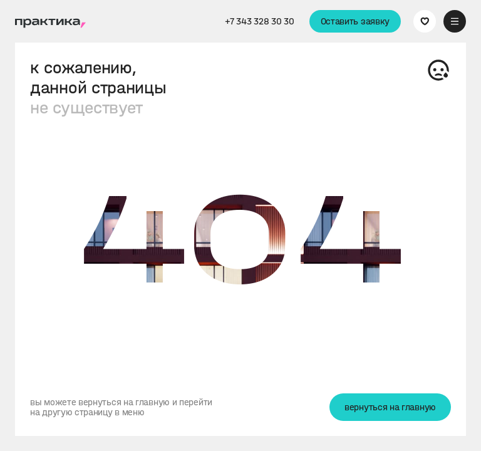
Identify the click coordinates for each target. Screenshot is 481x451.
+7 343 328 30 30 (259, 21)
